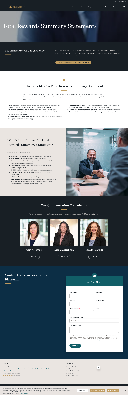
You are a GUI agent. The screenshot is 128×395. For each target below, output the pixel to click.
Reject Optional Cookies (97, 390)
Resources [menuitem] (99, 7)
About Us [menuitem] (107, 7)
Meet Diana (64, 256)
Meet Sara (94, 256)
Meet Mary (33, 256)
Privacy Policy (96, 340)
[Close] (125, 390)
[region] (64, 390)
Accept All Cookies (113, 390)
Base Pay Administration (38, 368)
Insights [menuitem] (90, 7)
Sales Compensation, (50, 368)
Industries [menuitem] (83, 7)
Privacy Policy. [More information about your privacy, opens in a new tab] (24, 393)
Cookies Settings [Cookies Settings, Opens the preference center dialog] (83, 390)
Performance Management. (10, 370)
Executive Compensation (24, 368)
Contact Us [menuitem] (116, 7)
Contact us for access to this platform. (73, 62)
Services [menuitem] (74, 7)
